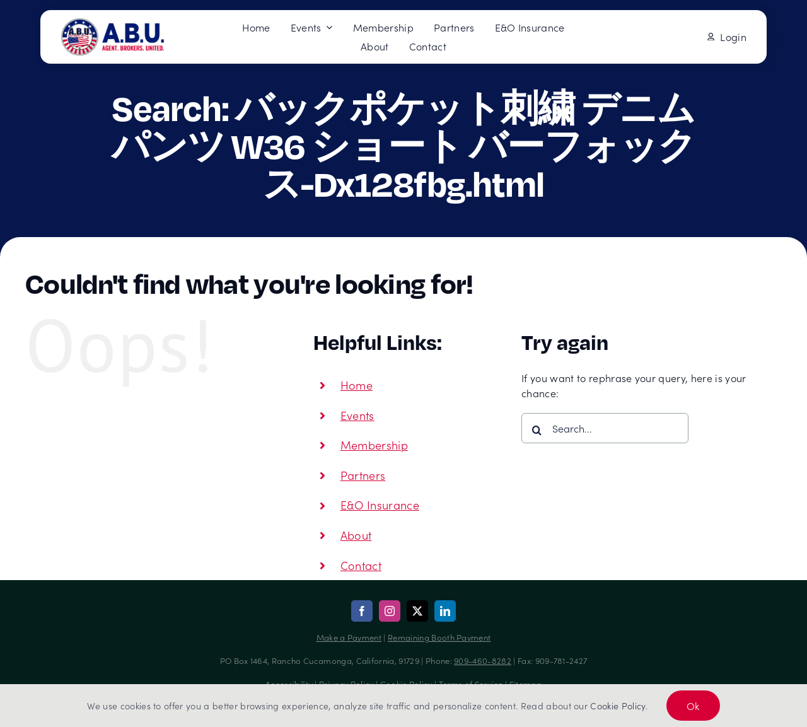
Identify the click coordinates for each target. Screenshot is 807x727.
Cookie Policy (617, 705)
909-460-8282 (482, 660)
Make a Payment (348, 637)
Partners (363, 475)
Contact (360, 565)
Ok (693, 705)
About (356, 535)
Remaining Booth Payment (439, 637)
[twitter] (417, 611)
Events (357, 415)
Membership (374, 445)
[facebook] (362, 611)
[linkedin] (445, 611)
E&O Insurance (379, 505)
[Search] (536, 430)
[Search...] (604, 428)
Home (356, 385)
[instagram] (389, 611)
